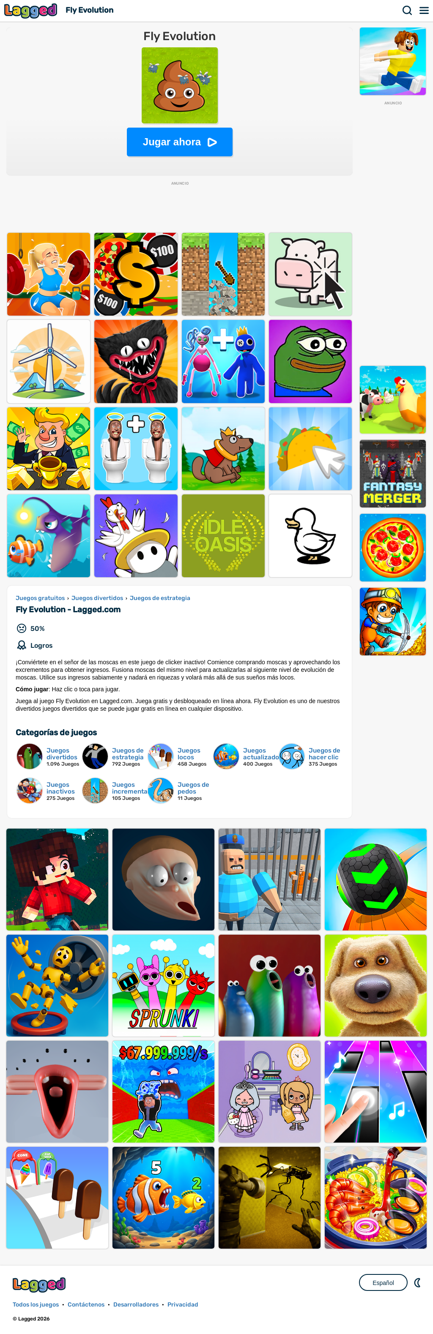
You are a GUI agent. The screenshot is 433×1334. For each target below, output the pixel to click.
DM (418, 1282)
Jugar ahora (172, 141)
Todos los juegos (36, 1304)
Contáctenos (86, 1304)
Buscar (407, 10)
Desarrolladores (136, 1304)
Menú (424, 10)
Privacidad (182, 1304)
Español (383, 1282)
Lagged (31, 11)
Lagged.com (40, 1285)
